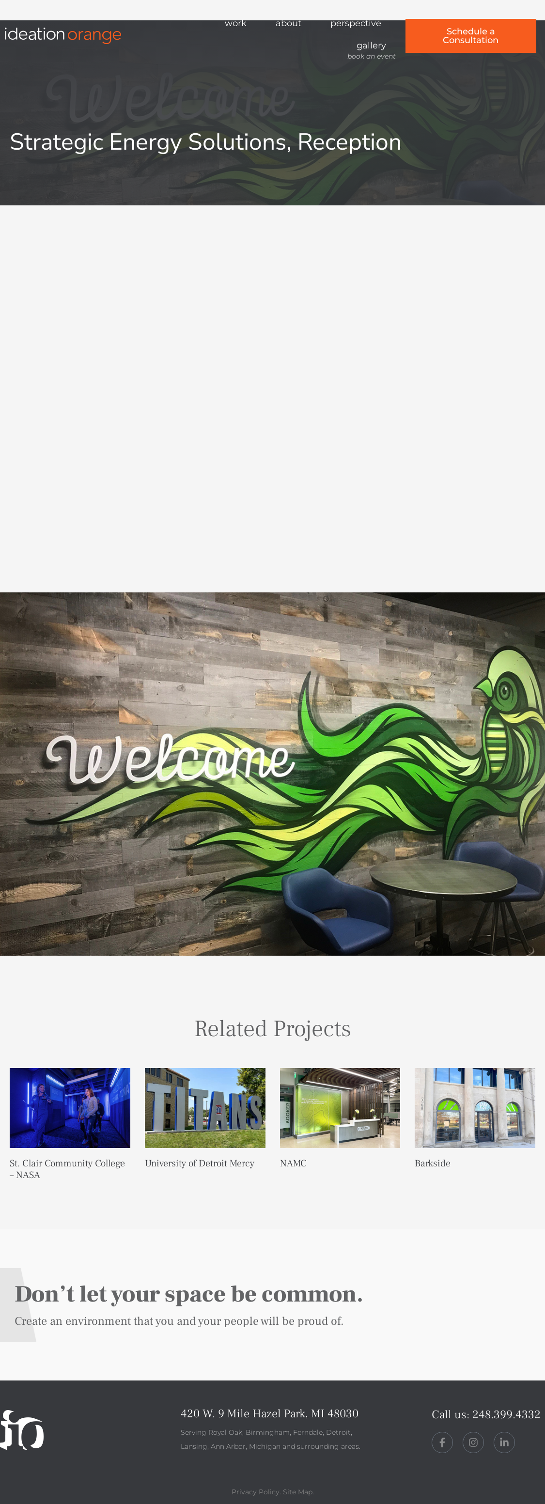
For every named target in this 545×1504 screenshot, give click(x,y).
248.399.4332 (506, 1414)
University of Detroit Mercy (199, 1163)
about (288, 23)
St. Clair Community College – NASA (67, 1169)
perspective (355, 23)
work (236, 23)
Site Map (297, 1492)
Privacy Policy (256, 1492)
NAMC (293, 1163)
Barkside (433, 1163)
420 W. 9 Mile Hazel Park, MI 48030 (269, 1413)
